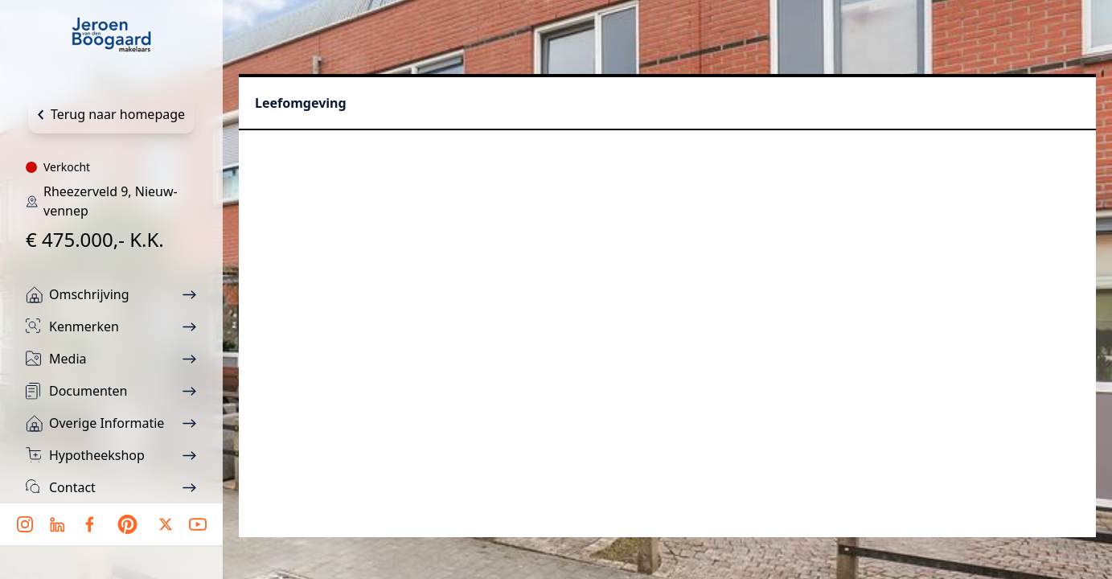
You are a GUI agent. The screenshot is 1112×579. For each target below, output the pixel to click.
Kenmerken (84, 326)
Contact (72, 487)
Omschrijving (89, 294)
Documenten (88, 391)
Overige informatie (106, 423)
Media (67, 359)
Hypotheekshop (97, 455)
